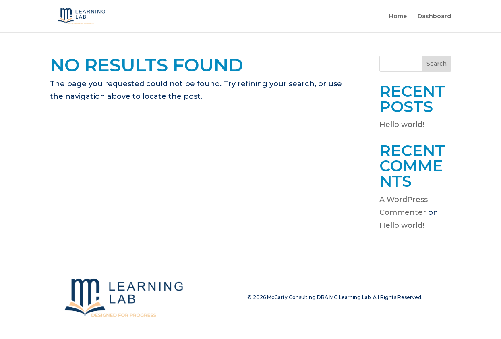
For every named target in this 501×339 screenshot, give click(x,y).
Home (398, 16)
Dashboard (434, 16)
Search (436, 63)
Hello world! (401, 124)
